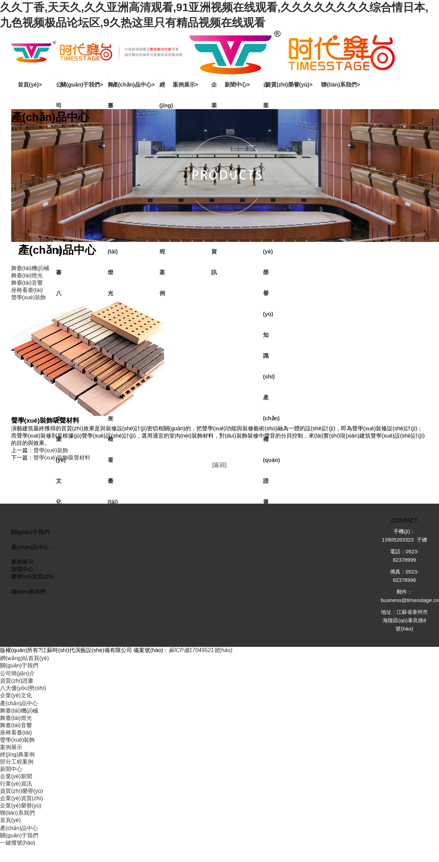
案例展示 (11, 747)
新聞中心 (11, 769)
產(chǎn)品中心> (134, 85)
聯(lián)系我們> (340, 85)
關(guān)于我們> (81, 85)
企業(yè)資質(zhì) (77, 576)
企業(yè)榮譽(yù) (20, 805)
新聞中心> (237, 85)
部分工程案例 (88, 562)
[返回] (219, 465)
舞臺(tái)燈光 (105, 547)
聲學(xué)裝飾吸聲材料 (61, 458)
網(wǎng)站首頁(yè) (24, 658)
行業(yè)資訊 (84, 569)
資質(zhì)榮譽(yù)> (289, 85)
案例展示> (185, 85)
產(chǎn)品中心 (19, 703)
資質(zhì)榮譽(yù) (21, 791)
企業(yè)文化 (69, 539)
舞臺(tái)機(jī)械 (69, 547)
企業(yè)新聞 (51, 569)
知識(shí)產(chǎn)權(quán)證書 (66, 584)
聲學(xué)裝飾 (50, 450)
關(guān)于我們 (19, 665)
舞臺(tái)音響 (16, 725)
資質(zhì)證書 (103, 532)
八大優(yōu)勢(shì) (23, 688)
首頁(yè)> (30, 85)
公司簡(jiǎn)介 (68, 532)
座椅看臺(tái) (53, 555)
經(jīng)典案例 (52, 562)
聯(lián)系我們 (64, 592)
